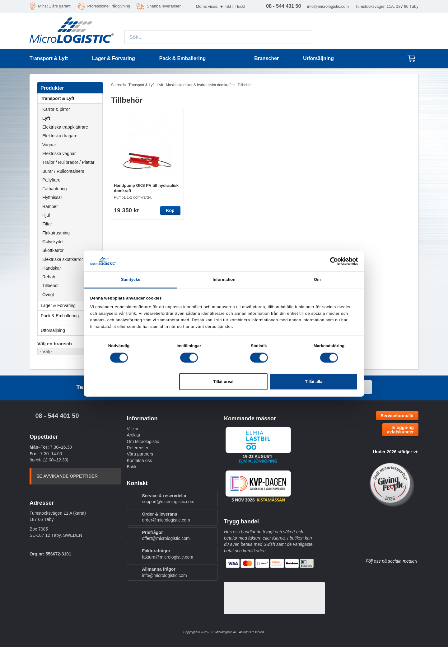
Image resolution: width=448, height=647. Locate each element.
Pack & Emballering (71, 315)
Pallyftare (51, 179)
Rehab (48, 276)
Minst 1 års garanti (54, 6)
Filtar (47, 223)
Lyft (46, 118)
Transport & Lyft (71, 98)
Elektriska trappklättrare (65, 127)
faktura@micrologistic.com (167, 557)
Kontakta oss (139, 460)
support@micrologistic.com (168, 501)
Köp (170, 210)
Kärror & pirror (56, 109)
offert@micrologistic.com (166, 538)
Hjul (46, 215)
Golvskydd (52, 241)
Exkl (241, 6)
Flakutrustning (56, 232)
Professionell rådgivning (108, 6)
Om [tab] (317, 279)
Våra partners (140, 453)
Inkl (228, 6)
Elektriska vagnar (59, 153)
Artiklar (134, 434)
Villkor (133, 428)
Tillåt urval (223, 381)
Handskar (51, 268)
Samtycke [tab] (130, 279)
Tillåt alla (313, 381)
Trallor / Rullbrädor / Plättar (68, 162)
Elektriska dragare (59, 135)
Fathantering (54, 188)
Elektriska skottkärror (62, 259)
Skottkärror (52, 250)
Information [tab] (223, 279)
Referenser (137, 447)
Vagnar (49, 144)
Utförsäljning (318, 58)
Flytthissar (52, 197)
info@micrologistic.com (328, 6)
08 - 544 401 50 (57, 415)
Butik (132, 466)
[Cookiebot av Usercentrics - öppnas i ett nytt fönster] (330, 261)
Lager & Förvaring (71, 305)
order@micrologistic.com (166, 519)
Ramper (50, 206)
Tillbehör (50, 285)
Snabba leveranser (164, 6)
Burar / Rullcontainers (63, 171)
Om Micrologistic (143, 441)
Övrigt (48, 294)
